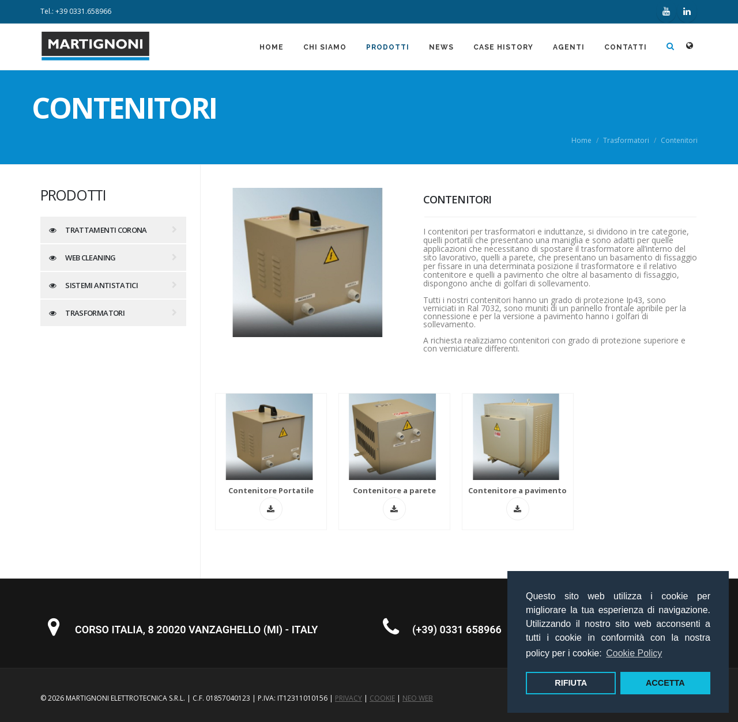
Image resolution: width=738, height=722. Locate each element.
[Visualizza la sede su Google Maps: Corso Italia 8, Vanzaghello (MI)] (53, 632)
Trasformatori (626, 140)
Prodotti (387, 47)
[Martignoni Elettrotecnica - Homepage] (95, 58)
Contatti (625, 47)
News (441, 47)
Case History (503, 47)
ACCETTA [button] (665, 682)
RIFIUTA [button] (571, 682)
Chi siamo (325, 47)
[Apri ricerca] (670, 47)
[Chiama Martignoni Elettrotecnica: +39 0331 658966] (391, 632)
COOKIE (382, 698)
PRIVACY (348, 698)
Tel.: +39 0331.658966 (75, 11)
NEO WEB (417, 698)
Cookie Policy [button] (634, 653)
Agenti (569, 47)
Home (271, 47)
